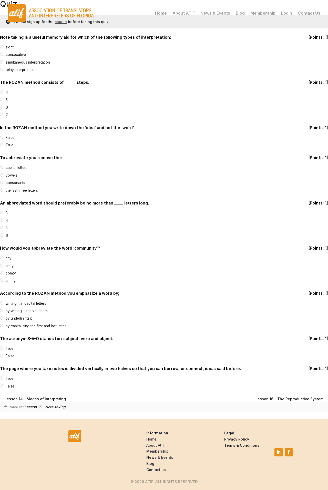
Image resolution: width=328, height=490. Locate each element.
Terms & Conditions (241, 445)
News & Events (215, 13)
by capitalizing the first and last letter (36, 326)
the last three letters (22, 190)
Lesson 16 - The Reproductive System (291, 399)
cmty (10, 266)
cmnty (11, 281)
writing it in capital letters (26, 303)
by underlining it (19, 319)
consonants (15, 183)
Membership (262, 13)
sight (10, 47)
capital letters (16, 168)
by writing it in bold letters (27, 311)
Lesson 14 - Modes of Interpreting (33, 399)
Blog (240, 13)
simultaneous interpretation (28, 62)
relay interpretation (21, 70)
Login (286, 13)
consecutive (16, 55)
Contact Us (309, 13)
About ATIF (183, 13)
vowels (11, 175)
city (9, 258)
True (9, 145)
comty (11, 273)
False (10, 138)
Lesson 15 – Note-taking (45, 407)
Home (161, 13)
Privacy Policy (236, 439)
